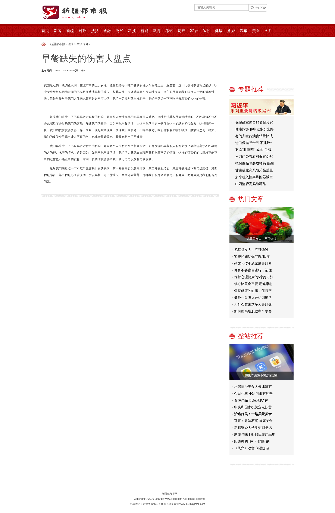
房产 (181, 31)
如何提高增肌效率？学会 (253, 311)
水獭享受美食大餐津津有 (253, 386)
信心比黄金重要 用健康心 (253, 284)
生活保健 (82, 44)
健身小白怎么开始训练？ (253, 297)
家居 (194, 31)
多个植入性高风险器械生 (254, 177)
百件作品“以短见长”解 (251, 400)
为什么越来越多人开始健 (253, 304)
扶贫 (95, 31)
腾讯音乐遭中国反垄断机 (261, 375)
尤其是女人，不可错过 (261, 238)
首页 (45, 31)
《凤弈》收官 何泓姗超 (251, 448)
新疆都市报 (57, 44)
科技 (132, 31)
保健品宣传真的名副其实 (254, 122)
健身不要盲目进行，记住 (253, 270)
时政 (82, 31)
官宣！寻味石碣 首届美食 (253, 421)
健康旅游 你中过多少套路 (254, 129)
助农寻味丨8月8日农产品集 (254, 434)
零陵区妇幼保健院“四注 (252, 256)
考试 (169, 31)
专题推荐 (251, 89)
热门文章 (251, 199)
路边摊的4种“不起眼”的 (252, 441)
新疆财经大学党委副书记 (253, 427)
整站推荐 (251, 336)
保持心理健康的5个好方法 (253, 277)
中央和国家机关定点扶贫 (253, 407)
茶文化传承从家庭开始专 (253, 263)
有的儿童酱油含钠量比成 (254, 136)
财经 (119, 31)
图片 (268, 31)
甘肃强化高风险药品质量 (254, 170)
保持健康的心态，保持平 (253, 291)
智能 (144, 31)
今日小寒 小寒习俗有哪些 (253, 393)
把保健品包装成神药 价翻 (254, 163)
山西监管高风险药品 (250, 184)
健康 (219, 31)
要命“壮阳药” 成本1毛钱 (253, 149)
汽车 (243, 31)
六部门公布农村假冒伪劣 (254, 156)
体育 (206, 31)
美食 (256, 31)
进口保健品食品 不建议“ (253, 143)
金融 (107, 31)
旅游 (231, 31)
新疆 (70, 31)
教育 (157, 31)
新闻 (58, 31)
